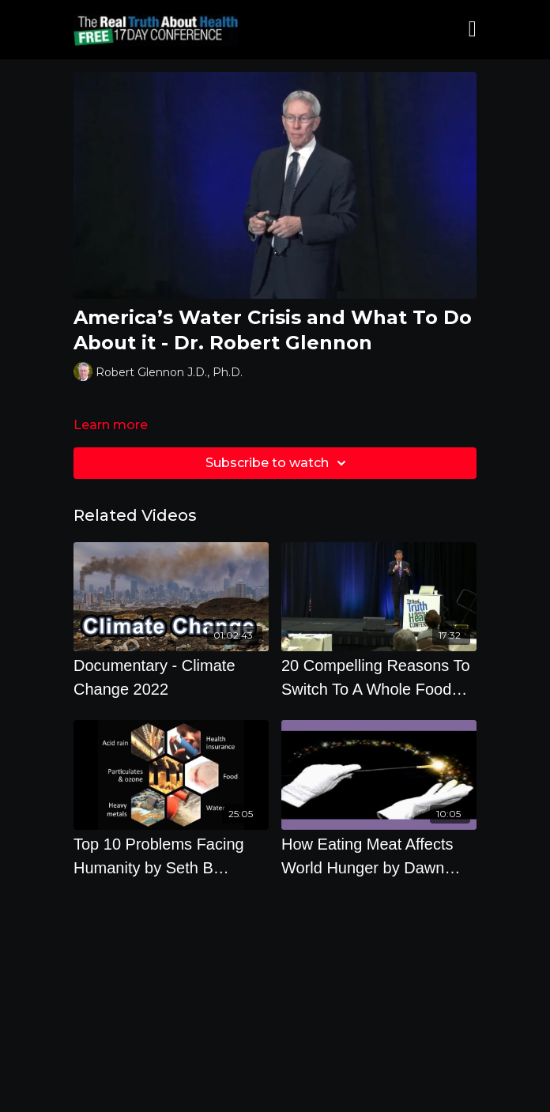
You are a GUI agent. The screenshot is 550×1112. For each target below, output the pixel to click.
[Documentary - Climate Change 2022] (171, 677)
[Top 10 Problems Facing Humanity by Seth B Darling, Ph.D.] (171, 856)
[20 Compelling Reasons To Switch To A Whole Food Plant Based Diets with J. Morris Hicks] (379, 677)
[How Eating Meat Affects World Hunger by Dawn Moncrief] (379, 856)
